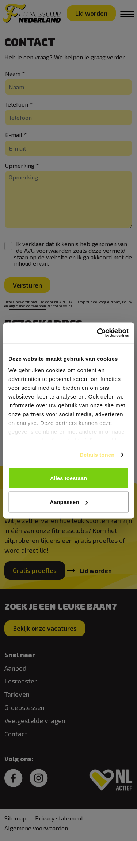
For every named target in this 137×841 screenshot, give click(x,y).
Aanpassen (69, 502)
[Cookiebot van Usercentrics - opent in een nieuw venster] (97, 333)
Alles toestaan (68, 478)
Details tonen (97, 455)
